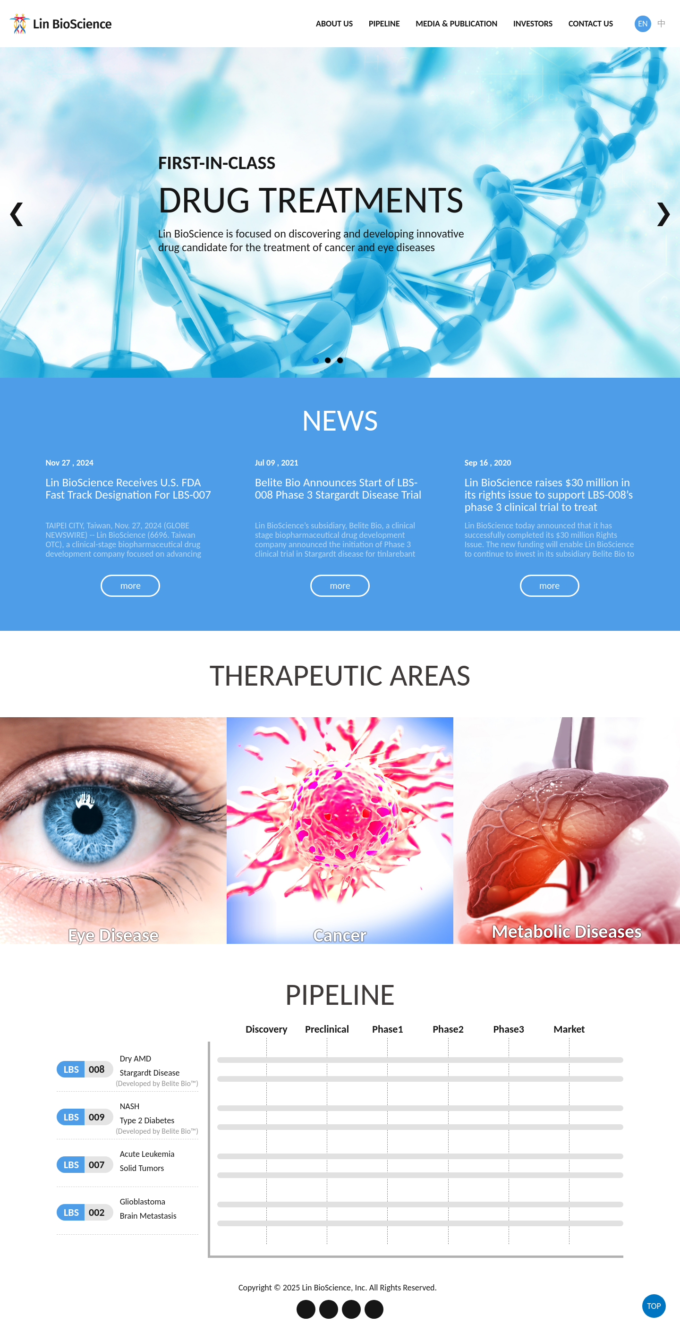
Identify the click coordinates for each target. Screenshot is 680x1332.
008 (96, 1047)
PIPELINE (384, 23)
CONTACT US (591, 23)
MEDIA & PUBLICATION (456, 23)
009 (96, 1094)
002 (96, 1190)
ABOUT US (334, 23)
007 (96, 1142)
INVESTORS (532, 23)
